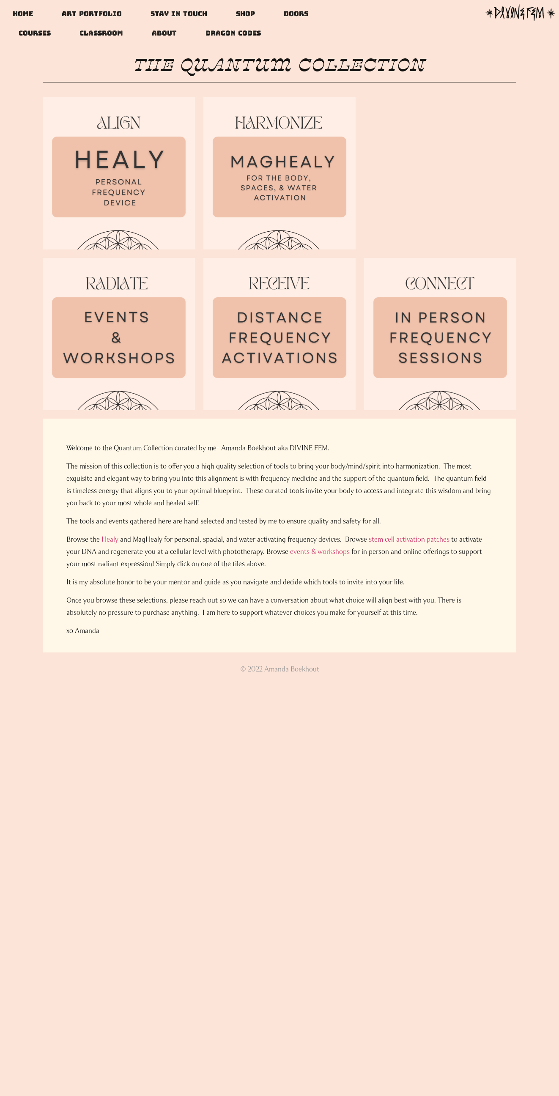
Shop (245, 13)
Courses (35, 33)
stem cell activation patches (409, 539)
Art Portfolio (92, 13)
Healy (109, 539)
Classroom (101, 33)
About (164, 33)
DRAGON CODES (233, 33)
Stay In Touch (179, 13)
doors (296, 13)
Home (23, 13)
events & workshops (320, 551)
